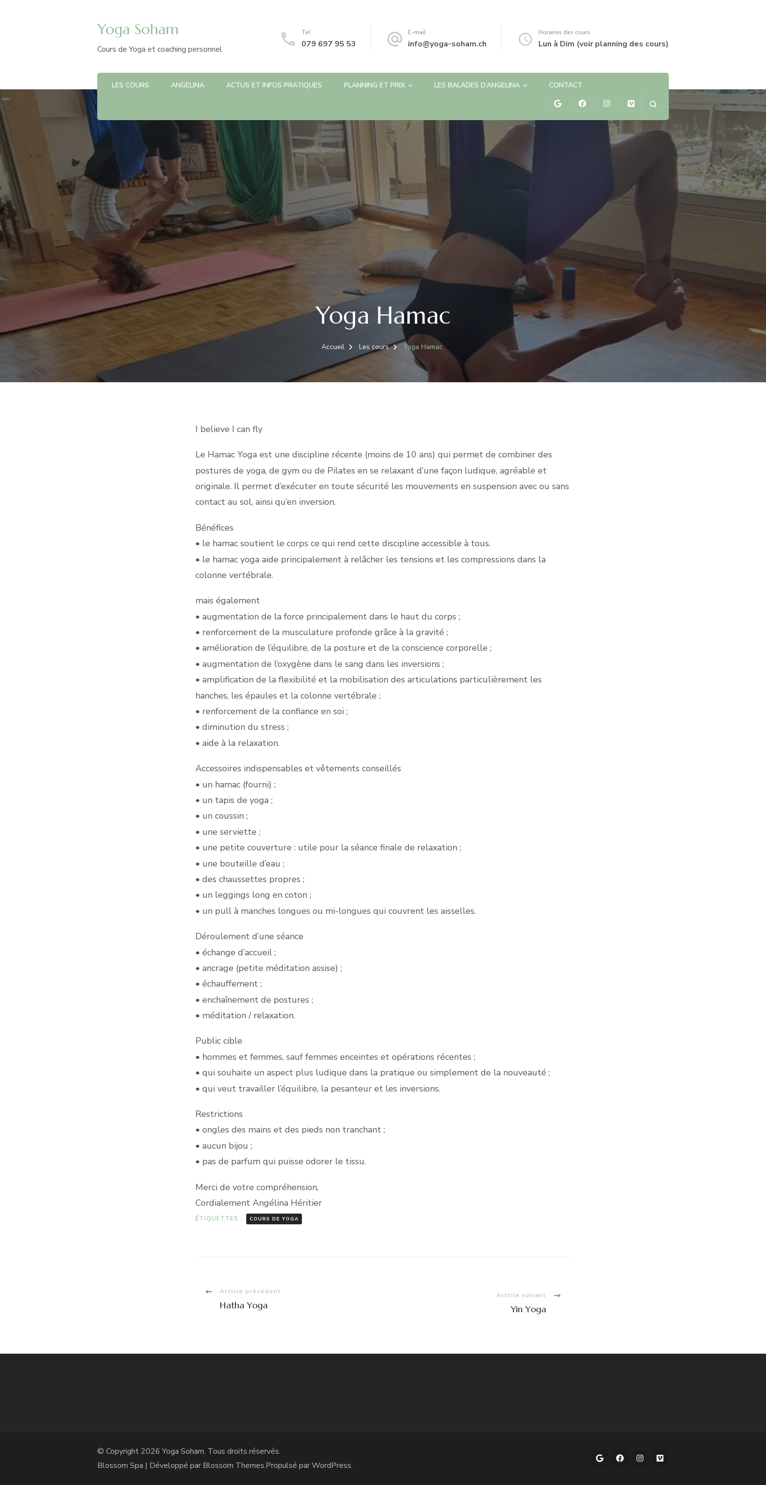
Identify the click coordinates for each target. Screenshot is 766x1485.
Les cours (130, 85)
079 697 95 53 (328, 44)
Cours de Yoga (274, 1219)
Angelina (187, 85)
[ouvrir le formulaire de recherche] (653, 104)
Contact (565, 85)
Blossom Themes (233, 1465)
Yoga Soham (138, 29)
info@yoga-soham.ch (447, 44)
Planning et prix (374, 85)
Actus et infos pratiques (274, 85)
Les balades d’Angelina (477, 85)
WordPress (331, 1465)
